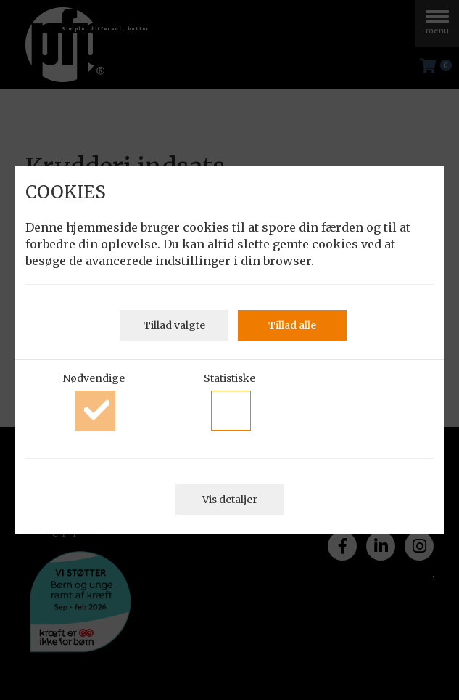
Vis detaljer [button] (229, 499)
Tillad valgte (174, 325)
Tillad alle (292, 325)
